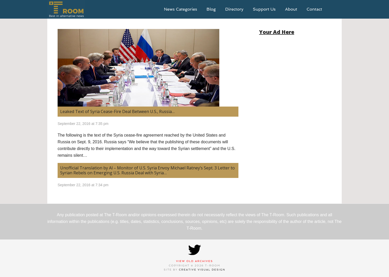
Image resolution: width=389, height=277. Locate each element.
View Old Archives (194, 261)
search (334, 9)
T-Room (66, 9)
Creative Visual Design (202, 269)
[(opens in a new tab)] (148, 68)
